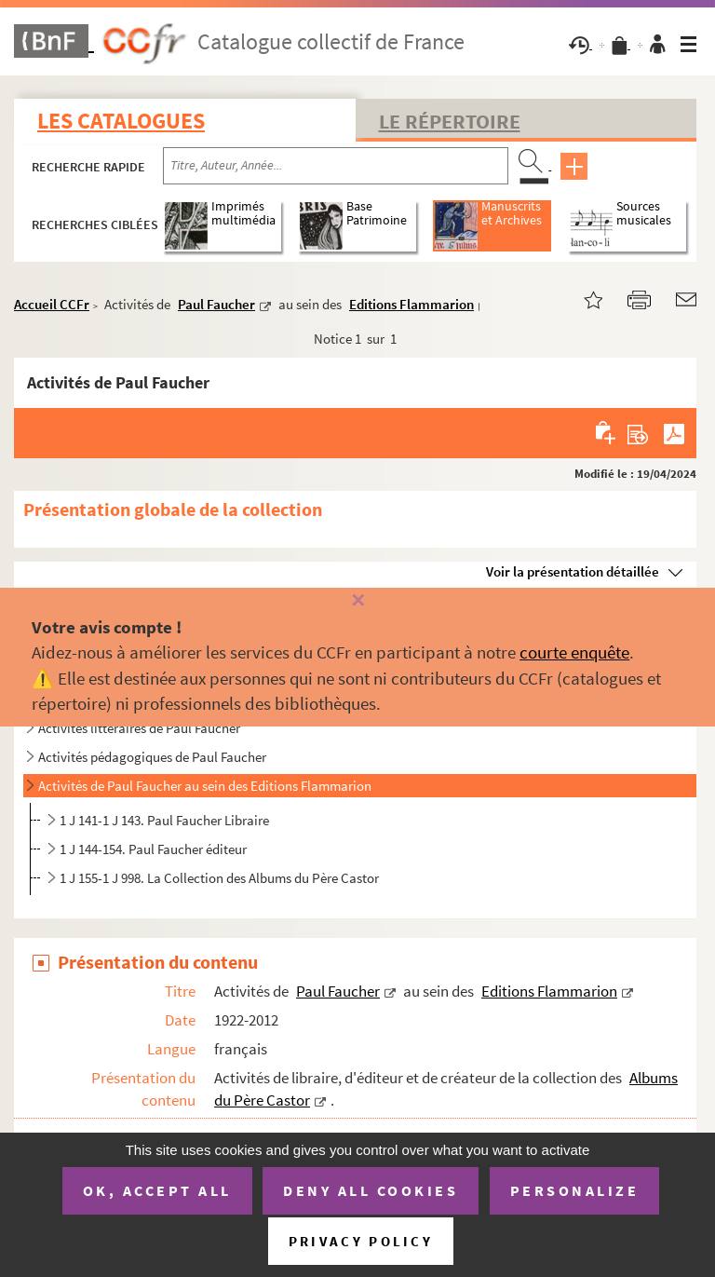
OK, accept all (157, 1190)
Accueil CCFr (51, 304)
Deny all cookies (370, 1190)
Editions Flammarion (411, 304)
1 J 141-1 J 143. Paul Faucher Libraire (164, 820)
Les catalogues (121, 120)
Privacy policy (361, 1241)
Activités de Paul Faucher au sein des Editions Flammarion (204, 786)
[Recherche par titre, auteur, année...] (335, 165)
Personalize (575, 1190)
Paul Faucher (216, 304)
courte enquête (574, 652)
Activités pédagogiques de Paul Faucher (152, 757)
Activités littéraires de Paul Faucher (139, 728)
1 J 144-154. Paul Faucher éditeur (153, 849)
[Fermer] (357, 601)
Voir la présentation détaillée (572, 571)
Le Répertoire (449, 121)
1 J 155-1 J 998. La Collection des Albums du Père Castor (219, 878)
